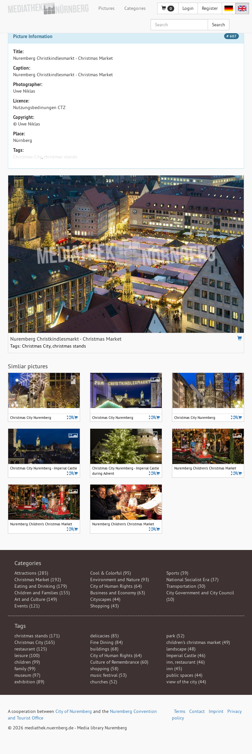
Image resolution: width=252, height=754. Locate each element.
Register (210, 8)
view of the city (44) (186, 682)
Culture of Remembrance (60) (119, 662)
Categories (135, 8)
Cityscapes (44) (105, 599)
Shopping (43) (104, 606)
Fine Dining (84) (106, 642)
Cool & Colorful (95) (110, 573)
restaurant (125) (30, 649)
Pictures (106, 8)
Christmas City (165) (34, 642)
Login (188, 8)
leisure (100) (27, 655)
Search (218, 25)
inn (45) (174, 669)
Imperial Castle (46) (185, 655)
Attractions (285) (31, 573)
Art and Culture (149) (35, 599)
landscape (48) (181, 649)
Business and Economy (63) (117, 593)
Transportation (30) (185, 586)
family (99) (24, 669)
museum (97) (27, 675)
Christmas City (27, 157)
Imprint (216, 711)
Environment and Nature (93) (119, 580)
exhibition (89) (29, 682)
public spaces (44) (184, 675)
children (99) (27, 662)
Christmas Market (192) (37, 580)
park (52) (175, 636)
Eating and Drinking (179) (40, 586)
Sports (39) (177, 573)
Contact (197, 711)
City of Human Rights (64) (116, 586)
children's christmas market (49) (198, 642)
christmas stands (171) (37, 636)
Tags (20, 625)
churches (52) (103, 682)
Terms (179, 711)
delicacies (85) (104, 636)
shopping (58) (104, 669)
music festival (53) (108, 675)
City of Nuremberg (73, 711)
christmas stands (60, 157)
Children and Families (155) (42, 593)
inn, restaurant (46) (185, 662)
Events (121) (27, 606)
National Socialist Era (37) (192, 580)
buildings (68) (104, 649)
